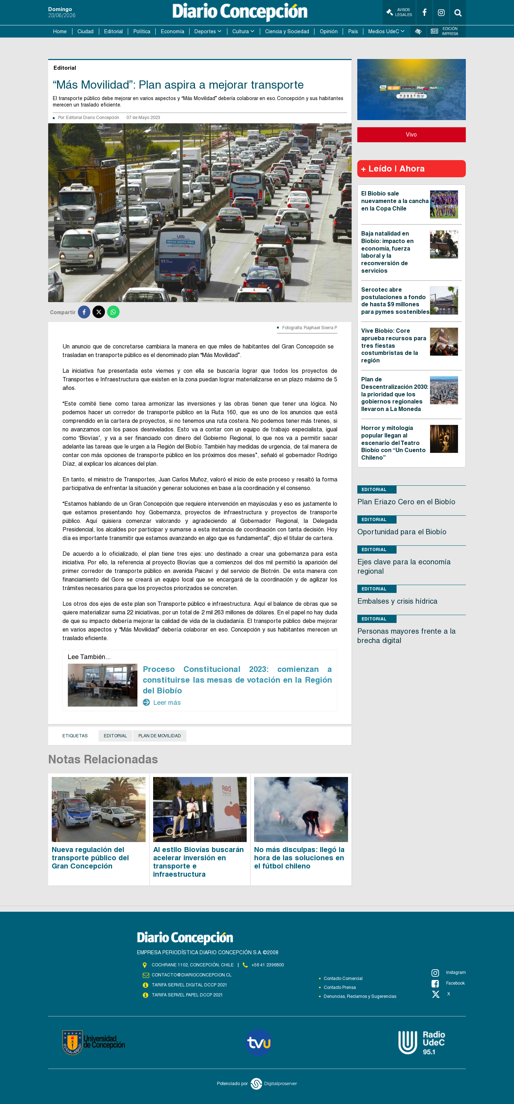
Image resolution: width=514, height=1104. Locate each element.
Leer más (162, 702)
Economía (172, 31)
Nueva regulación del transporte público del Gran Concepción (90, 857)
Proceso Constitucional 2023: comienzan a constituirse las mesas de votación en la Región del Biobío (237, 679)
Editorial (113, 31)
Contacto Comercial (343, 978)
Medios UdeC (383, 31)
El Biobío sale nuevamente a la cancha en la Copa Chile (395, 201)
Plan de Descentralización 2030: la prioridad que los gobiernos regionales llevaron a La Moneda (394, 394)
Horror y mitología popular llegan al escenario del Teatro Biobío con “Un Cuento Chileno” (393, 443)
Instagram (449, 973)
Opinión (329, 31)
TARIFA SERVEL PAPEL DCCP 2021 (187, 994)
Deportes (205, 31)
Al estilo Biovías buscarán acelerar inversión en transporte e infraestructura (198, 861)
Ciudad (85, 31)
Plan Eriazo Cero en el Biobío (406, 501)
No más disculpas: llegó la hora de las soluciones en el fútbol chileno (299, 857)
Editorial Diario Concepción (92, 117)
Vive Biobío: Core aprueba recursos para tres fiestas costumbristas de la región (393, 345)
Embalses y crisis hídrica (397, 601)
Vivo (411, 134)
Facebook (448, 983)
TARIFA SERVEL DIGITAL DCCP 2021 (189, 984)
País (353, 31)
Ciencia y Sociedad (287, 31)
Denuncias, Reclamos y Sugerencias (360, 996)
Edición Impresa (445, 31)
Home (60, 31)
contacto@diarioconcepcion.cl (192, 974)
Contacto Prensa (340, 987)
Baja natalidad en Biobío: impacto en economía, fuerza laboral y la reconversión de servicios (387, 252)
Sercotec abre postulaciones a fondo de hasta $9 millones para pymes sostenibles (395, 300)
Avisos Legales (399, 12)
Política (141, 31)
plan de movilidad (159, 735)
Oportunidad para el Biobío (402, 532)
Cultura (240, 31)
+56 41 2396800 (268, 964)
